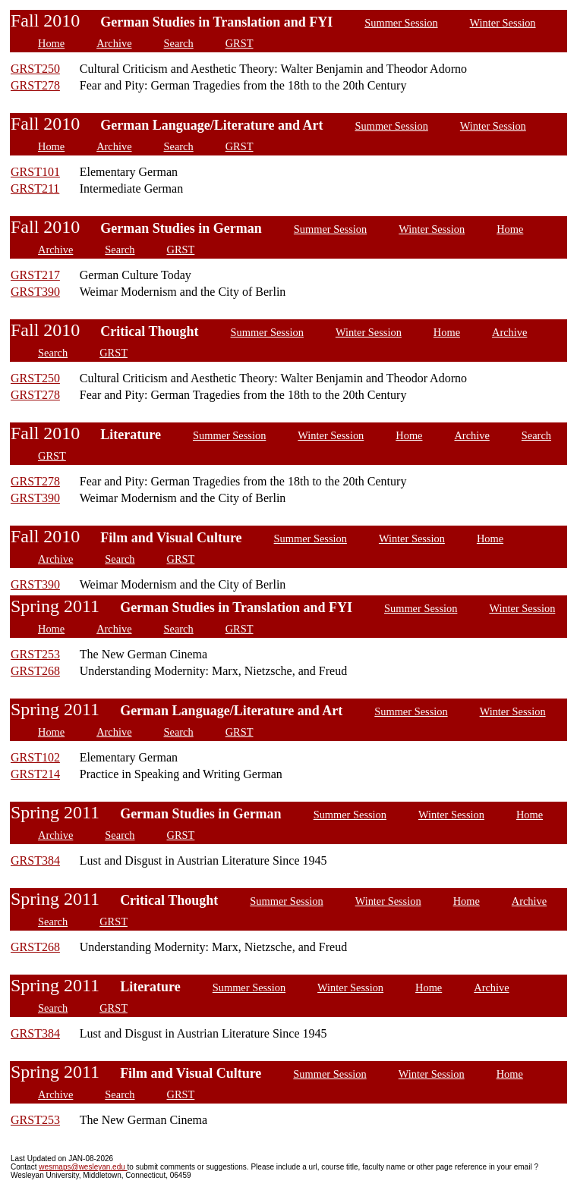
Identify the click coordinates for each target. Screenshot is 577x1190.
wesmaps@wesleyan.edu (83, 1167)
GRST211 (35, 188)
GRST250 (35, 68)
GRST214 (35, 774)
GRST (239, 43)
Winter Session (503, 23)
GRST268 (35, 670)
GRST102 (35, 757)
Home (51, 43)
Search (179, 43)
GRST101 (35, 171)
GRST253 (35, 654)
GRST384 (35, 860)
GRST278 (35, 85)
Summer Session (400, 23)
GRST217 (35, 274)
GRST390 (35, 291)
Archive (113, 43)
